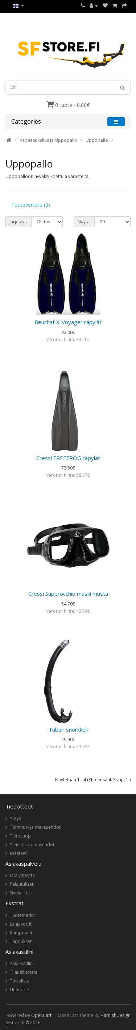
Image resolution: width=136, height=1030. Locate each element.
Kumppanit (21, 933)
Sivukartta (20, 893)
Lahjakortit (21, 924)
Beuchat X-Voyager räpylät (68, 322)
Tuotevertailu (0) (30, 204)
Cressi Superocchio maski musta (68, 593)
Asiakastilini (22, 963)
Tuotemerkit (22, 915)
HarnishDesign (115, 1015)
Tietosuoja (21, 836)
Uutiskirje (19, 989)
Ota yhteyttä (22, 875)
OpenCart (41, 1015)
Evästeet (18, 853)
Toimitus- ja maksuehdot (35, 827)
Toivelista (19, 981)
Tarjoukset (21, 941)
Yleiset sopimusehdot (32, 844)
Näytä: (84, 222)
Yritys (15, 818)
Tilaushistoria (23, 972)
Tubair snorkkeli (68, 729)
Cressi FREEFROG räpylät (68, 458)
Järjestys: (18, 222)
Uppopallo (97, 140)
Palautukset (21, 884)
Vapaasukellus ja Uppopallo (48, 140)
